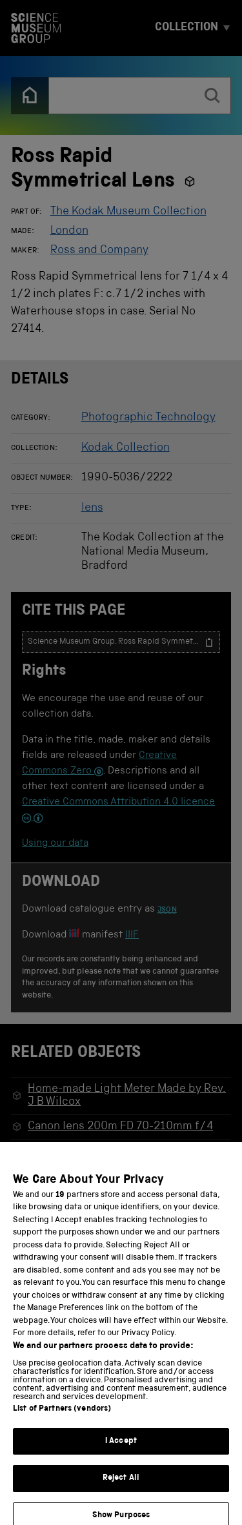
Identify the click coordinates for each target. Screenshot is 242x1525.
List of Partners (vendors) (62, 1418)
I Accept (121, 1450)
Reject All (121, 1487)
